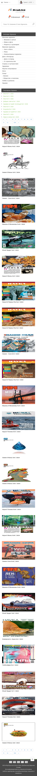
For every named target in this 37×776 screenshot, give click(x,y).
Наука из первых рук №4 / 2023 (12, 380)
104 (15, 122)
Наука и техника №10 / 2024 (11, 509)
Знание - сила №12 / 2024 (11, 198)
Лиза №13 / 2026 (8, 99)
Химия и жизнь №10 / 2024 (11, 483)
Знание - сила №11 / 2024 (10, 354)
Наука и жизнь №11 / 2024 (11, 276)
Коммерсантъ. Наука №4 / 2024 (12, 639)
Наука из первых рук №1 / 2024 (12, 328)
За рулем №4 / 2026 (9, 109)
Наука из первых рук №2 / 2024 (12, 302)
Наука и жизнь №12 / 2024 (11, 146)
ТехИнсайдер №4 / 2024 (10, 665)
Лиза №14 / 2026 (8, 106)
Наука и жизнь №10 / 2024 (11, 535)
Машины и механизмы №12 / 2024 (13, 224)
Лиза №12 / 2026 (8, 96)
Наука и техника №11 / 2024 (11, 431)
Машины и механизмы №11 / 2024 (13, 405)
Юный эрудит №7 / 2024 (10, 691)
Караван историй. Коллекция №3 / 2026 (15, 104)
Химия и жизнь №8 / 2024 (11, 743)
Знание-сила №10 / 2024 (10, 561)
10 (31, 119)
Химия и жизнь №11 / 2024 (11, 172)
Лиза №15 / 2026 (8, 114)
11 (3, 122)
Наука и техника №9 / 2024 (11, 717)
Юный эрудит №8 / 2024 (10, 613)
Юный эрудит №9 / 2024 (10, 250)
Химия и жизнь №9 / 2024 (11, 457)
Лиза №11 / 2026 (8, 93)
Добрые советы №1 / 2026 (11, 101)
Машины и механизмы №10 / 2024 (13, 587)
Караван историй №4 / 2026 (12, 112)
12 (7, 122)
